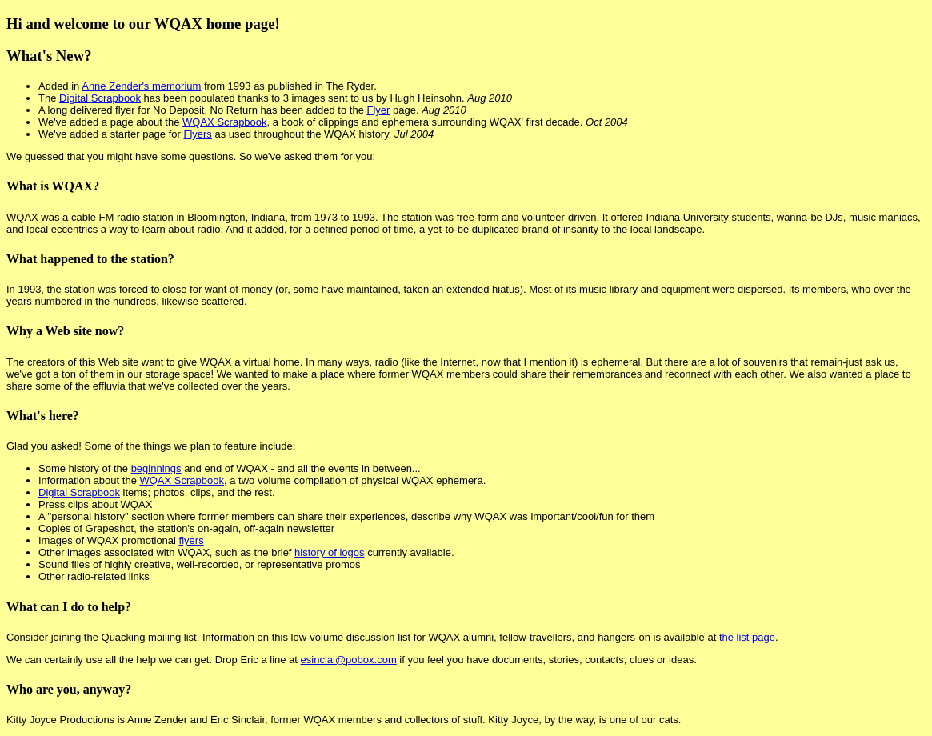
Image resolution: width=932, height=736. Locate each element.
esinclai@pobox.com (349, 660)
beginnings (156, 468)
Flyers (197, 134)
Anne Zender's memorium (141, 86)
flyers (191, 540)
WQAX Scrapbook (224, 122)
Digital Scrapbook (100, 98)
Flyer (378, 110)
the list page (747, 637)
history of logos (329, 552)
